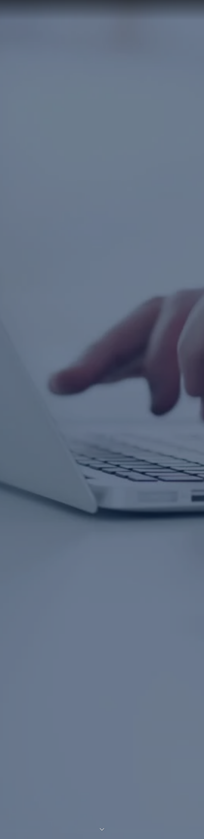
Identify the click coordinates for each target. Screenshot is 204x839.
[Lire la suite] (102, 828)
